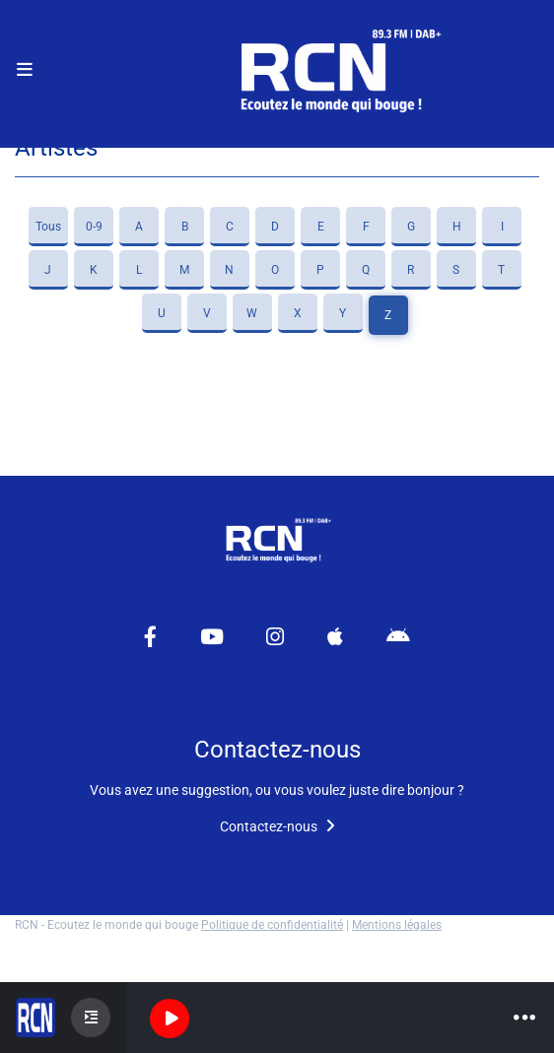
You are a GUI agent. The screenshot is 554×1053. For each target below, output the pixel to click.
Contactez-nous (277, 826)
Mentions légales (397, 925)
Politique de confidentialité (272, 925)
